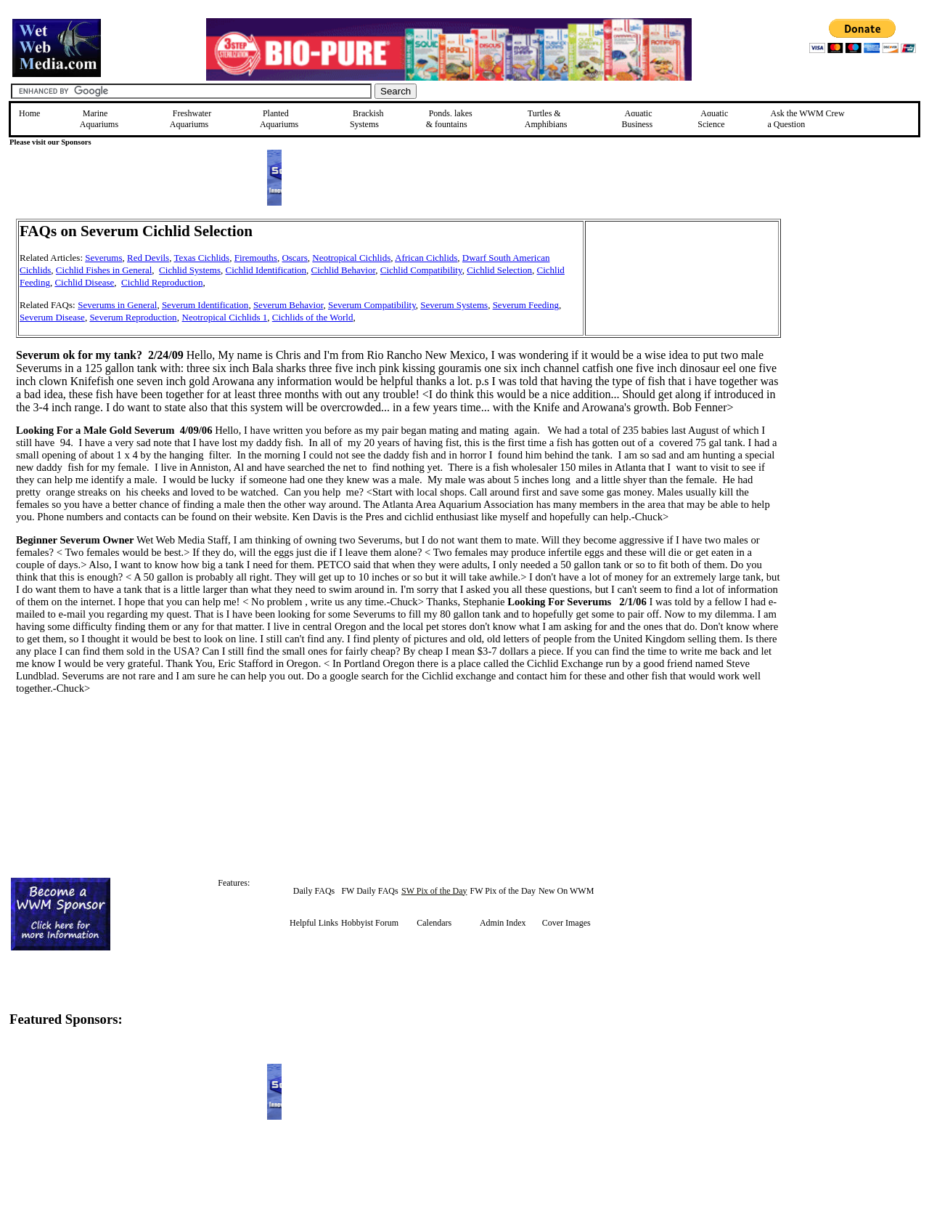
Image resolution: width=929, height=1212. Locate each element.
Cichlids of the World (312, 317)
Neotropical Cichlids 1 (225, 317)
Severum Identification (205, 304)
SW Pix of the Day (434, 891)
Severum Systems (454, 304)
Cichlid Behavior (343, 269)
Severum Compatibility (372, 304)
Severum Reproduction (132, 317)
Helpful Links (314, 923)
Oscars (294, 257)
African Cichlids (426, 257)
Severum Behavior (288, 304)
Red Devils (148, 257)
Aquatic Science (712, 118)
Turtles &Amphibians (546, 118)
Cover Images (566, 923)
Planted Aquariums (279, 118)
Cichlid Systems (190, 269)
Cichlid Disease (84, 282)
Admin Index (503, 923)
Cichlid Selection (499, 269)
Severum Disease (52, 317)
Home (29, 113)
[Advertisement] (854, 322)
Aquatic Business (637, 118)
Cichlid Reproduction (161, 282)
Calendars (434, 923)
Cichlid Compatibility (421, 269)
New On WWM (566, 891)
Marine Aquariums (99, 118)
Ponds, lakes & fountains (449, 118)
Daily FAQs (314, 891)
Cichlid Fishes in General (104, 269)
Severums (103, 257)
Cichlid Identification (265, 269)
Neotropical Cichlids (351, 257)
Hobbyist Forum (369, 923)
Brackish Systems (367, 118)
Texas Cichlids (201, 257)
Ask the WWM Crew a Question (806, 118)
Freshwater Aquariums (190, 118)
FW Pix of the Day (502, 891)
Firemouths (255, 257)
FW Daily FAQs (369, 891)
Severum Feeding (526, 304)
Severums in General (117, 304)
